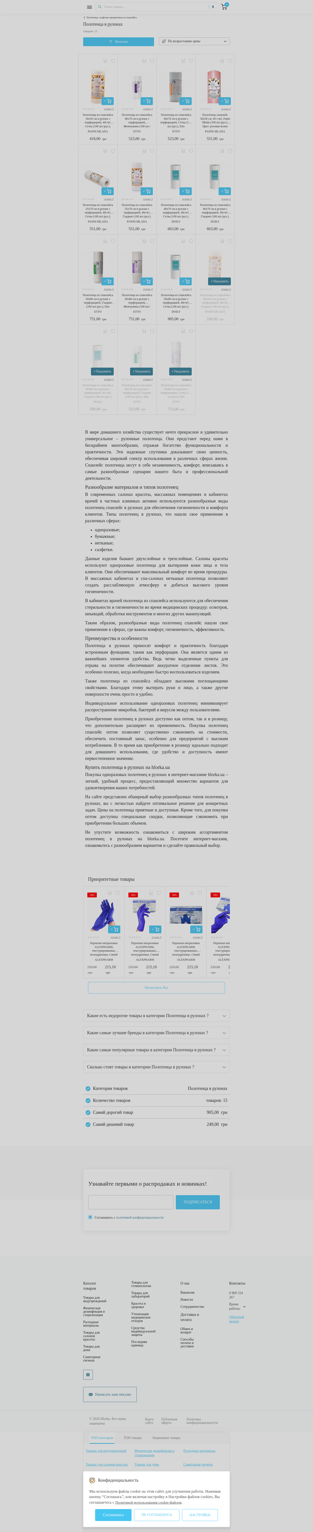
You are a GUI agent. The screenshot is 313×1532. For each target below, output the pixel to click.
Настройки (200, 1515)
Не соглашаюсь (157, 1515)
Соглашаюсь (113, 1515)
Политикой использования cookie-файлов (149, 1502)
